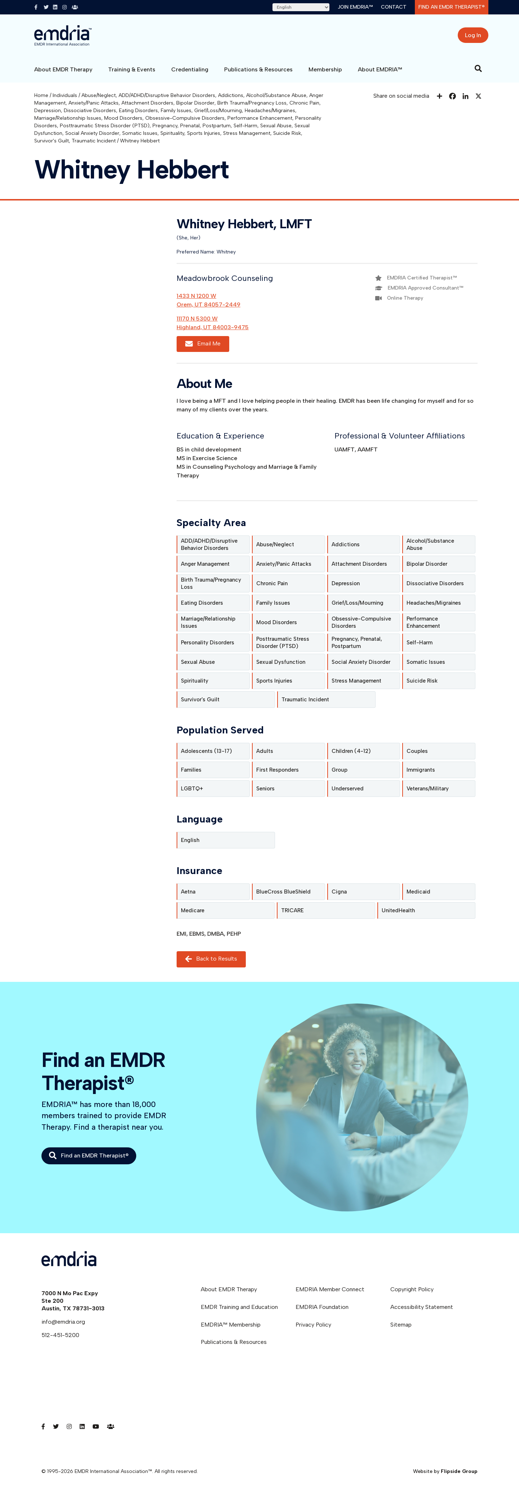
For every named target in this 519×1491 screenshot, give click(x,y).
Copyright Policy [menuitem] (412, 1289)
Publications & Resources (258, 69)
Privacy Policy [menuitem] (313, 1324)
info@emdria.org (63, 1321)
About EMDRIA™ (380, 69)
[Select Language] (300, 7)
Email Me (203, 344)
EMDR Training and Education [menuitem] (239, 1306)
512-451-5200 (60, 1335)
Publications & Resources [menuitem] (234, 1341)
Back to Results (211, 959)
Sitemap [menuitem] (401, 1324)
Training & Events (131, 69)
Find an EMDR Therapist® (451, 7)
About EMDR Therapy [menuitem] (229, 1289)
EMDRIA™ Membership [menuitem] (231, 1324)
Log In (473, 35)
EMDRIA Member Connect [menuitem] (330, 1289)
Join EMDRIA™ (355, 7)
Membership (325, 69)
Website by (445, 1471)
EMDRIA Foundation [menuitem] (322, 1306)
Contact (394, 7)
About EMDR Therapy (63, 69)
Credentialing (189, 69)
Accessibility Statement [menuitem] (421, 1306)
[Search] (478, 68)
